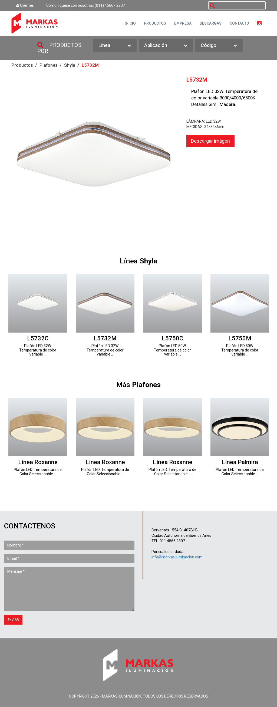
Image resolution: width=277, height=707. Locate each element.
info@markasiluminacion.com (177, 557)
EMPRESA (183, 23)
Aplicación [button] (166, 45)
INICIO (130, 23)
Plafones (48, 65)
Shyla (69, 65)
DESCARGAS (211, 23)
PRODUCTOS (155, 23)
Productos (22, 65)
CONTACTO (239, 23)
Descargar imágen (210, 141)
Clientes (25, 5)
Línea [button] (114, 45)
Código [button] (219, 45)
